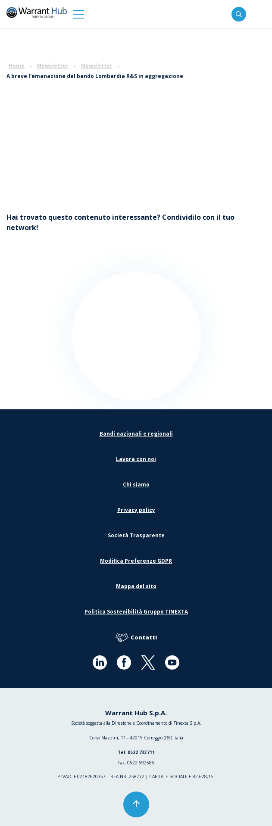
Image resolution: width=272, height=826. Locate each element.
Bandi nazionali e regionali (136, 433)
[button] (79, 14)
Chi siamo (136, 484)
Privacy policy (136, 510)
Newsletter (53, 65)
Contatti (136, 637)
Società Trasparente (136, 535)
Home (17, 65)
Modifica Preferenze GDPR (136, 560)
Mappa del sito (136, 586)
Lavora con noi (136, 459)
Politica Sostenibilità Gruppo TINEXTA (136, 611)
